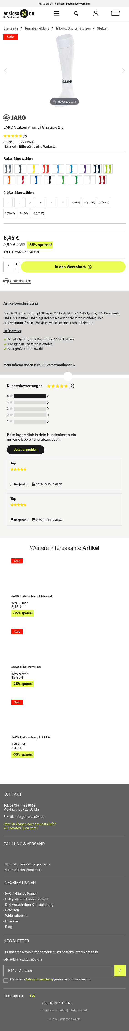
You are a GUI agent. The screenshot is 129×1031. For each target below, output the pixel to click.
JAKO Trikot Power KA (26, 666)
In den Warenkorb (73, 266)
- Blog (7, 927)
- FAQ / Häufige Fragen (20, 894)
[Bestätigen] (64, 980)
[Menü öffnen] (56, 14)
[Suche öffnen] (76, 14)
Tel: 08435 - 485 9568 (19, 805)
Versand (34, 252)
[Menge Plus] (16, 264)
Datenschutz (79, 1010)
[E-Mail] (58, 970)
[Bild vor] (123, 70)
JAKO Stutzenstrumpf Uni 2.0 (30, 737)
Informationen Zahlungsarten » (26, 864)
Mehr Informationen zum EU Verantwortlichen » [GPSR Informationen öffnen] (39, 365)
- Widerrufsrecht (15, 916)
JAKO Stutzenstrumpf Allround (31, 596)
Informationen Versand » (22, 870)
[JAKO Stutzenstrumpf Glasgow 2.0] (64, 70)
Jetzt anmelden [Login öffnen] (25, 450)
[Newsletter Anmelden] (120, 970)
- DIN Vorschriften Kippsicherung (28, 905)
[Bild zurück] (5, 70)
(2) (25, 136)
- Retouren (11, 910)
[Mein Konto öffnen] (96, 14)
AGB (63, 1010)
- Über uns (11, 921)
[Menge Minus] (16, 269)
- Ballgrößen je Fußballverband (26, 899)
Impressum (49, 1010)
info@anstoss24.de (29, 817)
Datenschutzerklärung (39, 979)
